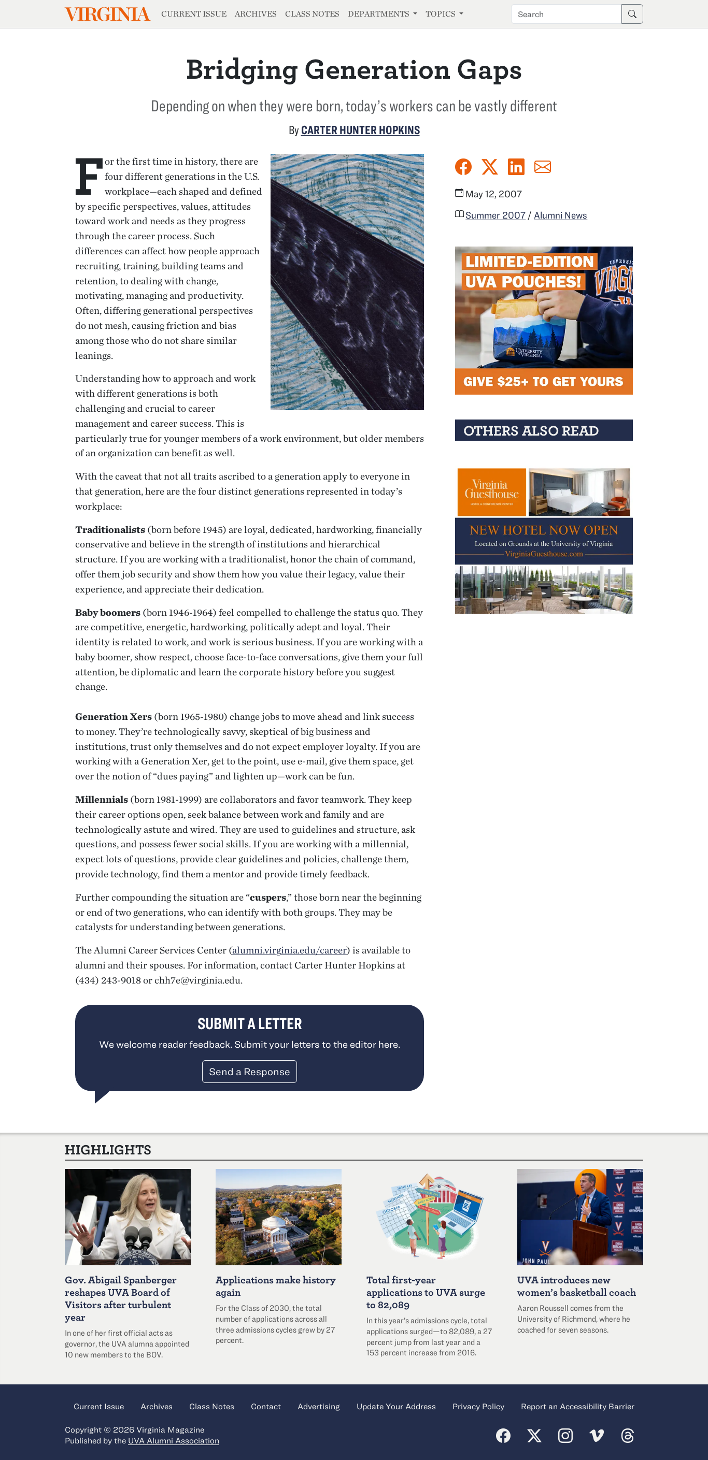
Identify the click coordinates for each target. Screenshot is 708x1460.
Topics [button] (441, 14)
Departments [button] (379, 14)
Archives (256, 14)
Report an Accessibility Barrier (577, 1406)
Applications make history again (276, 1286)
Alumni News (560, 215)
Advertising (319, 1406)
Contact (266, 1406)
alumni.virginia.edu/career (289, 950)
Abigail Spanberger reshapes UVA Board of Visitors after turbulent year (121, 1298)
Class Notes (312, 14)
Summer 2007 (495, 215)
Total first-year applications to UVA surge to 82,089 (425, 1292)
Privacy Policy (478, 1406)
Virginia (107, 14)
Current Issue (193, 14)
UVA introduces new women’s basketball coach (576, 1286)
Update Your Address (396, 1406)
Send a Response (249, 1071)
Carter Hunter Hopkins (360, 129)
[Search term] (566, 14)
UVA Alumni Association (173, 1440)
